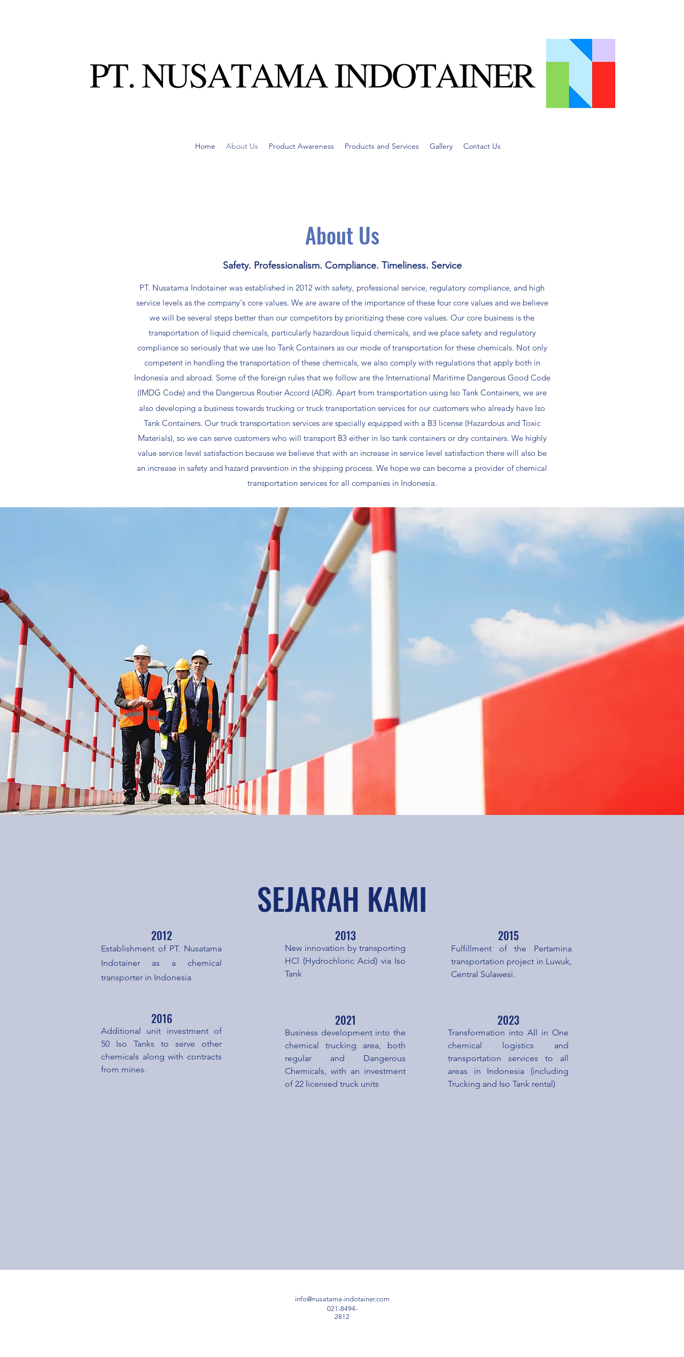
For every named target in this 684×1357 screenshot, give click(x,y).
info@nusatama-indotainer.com (342, 1299)
